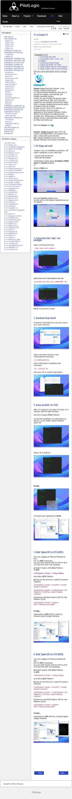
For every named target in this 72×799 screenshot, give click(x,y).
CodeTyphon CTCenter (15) (14, 62)
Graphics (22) (9, 80)
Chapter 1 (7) (9, 41)
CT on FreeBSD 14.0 (11, 218)
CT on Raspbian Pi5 (10, 231)
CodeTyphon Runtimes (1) (13, 110)
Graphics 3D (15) (10, 82)
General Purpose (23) (11, 78)
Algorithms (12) (9, 100)
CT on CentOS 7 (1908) (11, 182)
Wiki (52, 15)
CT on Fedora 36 (9, 202)
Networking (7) (9, 90)
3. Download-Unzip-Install (48, 63)
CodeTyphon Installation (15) (14, 58)
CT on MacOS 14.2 (10, 224)
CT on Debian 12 (9, 214)
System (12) (8, 76)
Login (60, 28)
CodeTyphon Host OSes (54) (14, 60)
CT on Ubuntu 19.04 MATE (13, 170)
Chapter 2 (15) (9, 42)
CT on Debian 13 (9, 237)
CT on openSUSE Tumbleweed (14, 147)
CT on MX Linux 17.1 (11, 157)
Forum (5, 21)
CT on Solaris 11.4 (10, 164)
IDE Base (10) (9, 72)
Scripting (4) (8, 94)
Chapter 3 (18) (9, 45)
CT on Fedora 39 (9, 206)
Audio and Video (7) (11, 84)
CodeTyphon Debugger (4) (13, 66)
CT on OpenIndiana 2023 (12, 220)
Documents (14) (10, 86)
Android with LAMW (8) (12, 123)
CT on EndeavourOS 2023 (12, 216)
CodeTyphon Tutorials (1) (13, 118)
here (50, 125)
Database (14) (9, 88)
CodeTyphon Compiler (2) (13, 64)
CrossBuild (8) (9, 54)
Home (5, 15)
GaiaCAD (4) (8, 131)
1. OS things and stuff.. (47, 57)
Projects (27, 15)
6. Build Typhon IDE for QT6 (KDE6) (52, 69)
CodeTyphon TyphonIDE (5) (14, 68)
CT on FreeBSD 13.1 (11, 204)
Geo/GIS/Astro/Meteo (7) (12, 98)
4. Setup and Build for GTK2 (49, 65)
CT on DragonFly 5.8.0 (11, 188)
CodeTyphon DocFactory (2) (14, 108)
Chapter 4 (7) (9, 46)
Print (66, 34)
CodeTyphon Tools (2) (12, 112)
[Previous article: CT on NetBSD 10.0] (39, 773)
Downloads (41, 15)
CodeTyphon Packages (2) (13, 70)
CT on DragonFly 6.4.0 (11, 227)
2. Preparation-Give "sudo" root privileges (50, 60)
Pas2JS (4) (8, 121)
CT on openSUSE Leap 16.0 (13, 245)
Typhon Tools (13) (10, 115)
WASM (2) (8, 125)
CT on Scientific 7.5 (10, 155)
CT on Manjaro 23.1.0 (11, 226)
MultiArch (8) (9, 56)
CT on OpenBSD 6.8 (10, 192)
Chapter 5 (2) (9, 48)
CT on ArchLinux (9, 151)
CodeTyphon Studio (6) (12, 51)
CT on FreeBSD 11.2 (11, 158)
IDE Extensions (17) (11, 74)
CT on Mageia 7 (9, 174)
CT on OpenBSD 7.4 (10, 208)
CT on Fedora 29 (9, 166)
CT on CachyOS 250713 (12, 241)
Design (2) (8, 104)
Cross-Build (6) (9, 119)
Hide (45, 55)
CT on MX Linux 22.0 (11, 198)
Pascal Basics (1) (10, 39)
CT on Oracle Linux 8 (11, 178)
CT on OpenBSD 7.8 (10, 247)
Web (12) (7, 92)
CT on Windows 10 (10, 145)
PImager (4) (8, 133)
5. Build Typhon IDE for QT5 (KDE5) (52, 67)
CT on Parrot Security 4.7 (12, 186)
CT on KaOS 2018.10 (11, 162)
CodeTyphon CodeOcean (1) (14, 106)
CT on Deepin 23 (41, 34)
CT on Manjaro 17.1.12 (11, 153)
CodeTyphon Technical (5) (13, 52)
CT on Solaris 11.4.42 (11, 222)
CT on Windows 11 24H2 (12, 239)
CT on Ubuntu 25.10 (10, 249)
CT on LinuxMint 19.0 (11, 161)
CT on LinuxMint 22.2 (11, 243)
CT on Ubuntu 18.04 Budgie (13, 149)
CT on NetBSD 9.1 (10, 190)
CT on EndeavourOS (11, 196)
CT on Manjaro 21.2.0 (11, 200)
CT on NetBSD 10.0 (10, 233)
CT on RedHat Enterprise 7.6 (13, 168)
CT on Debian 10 (9, 176)
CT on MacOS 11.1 (10, 194)
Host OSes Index (9, 143)
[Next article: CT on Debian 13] (63, 773)
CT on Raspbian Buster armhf (13, 172)
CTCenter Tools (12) (11, 113)
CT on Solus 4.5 (9, 229)
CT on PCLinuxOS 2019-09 (13, 184)
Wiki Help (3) (8, 37)
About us (15, 15)
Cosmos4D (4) (9, 129)
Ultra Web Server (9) (11, 127)
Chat (60, 15)
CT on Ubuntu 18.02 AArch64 (13, 180)
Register (66, 28)
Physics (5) (8, 96)
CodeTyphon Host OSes (49, 42)
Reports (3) (8, 102)
